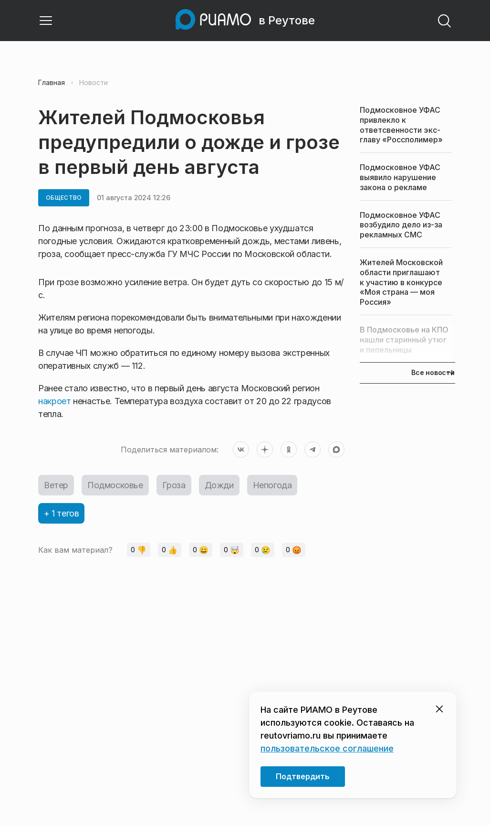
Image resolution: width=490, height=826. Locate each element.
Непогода (272, 485)
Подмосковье (115, 485)
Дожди (219, 485)
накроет (55, 401)
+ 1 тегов (61, 513)
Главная (51, 82)
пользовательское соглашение (327, 748)
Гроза (174, 485)
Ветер (56, 485)
